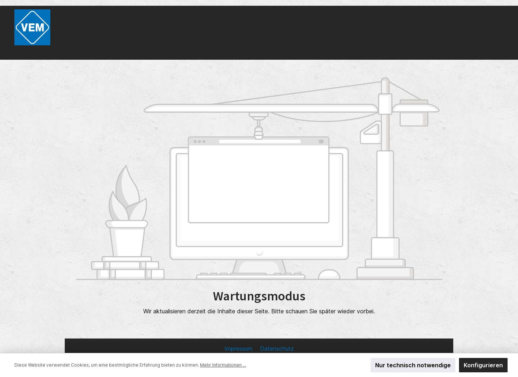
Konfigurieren (483, 365)
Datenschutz (277, 348)
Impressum (239, 348)
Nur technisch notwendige (413, 365)
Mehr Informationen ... (223, 365)
